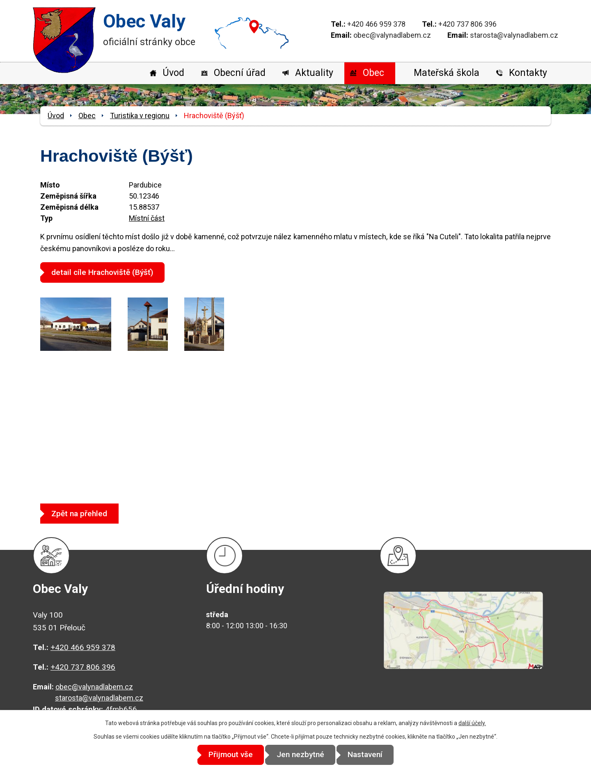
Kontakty (528, 72)
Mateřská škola (446, 72)
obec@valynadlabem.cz (392, 35)
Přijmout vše (226, 755)
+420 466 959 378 (376, 24)
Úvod (173, 72)
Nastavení (369, 755)
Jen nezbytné (300, 755)
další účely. (472, 723)
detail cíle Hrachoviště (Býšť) (105, 272)
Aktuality (314, 72)
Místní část (147, 218)
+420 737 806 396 (467, 24)
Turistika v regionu (140, 115)
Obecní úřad (240, 72)
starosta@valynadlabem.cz (514, 35)
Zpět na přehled (82, 513)
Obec (373, 72)
